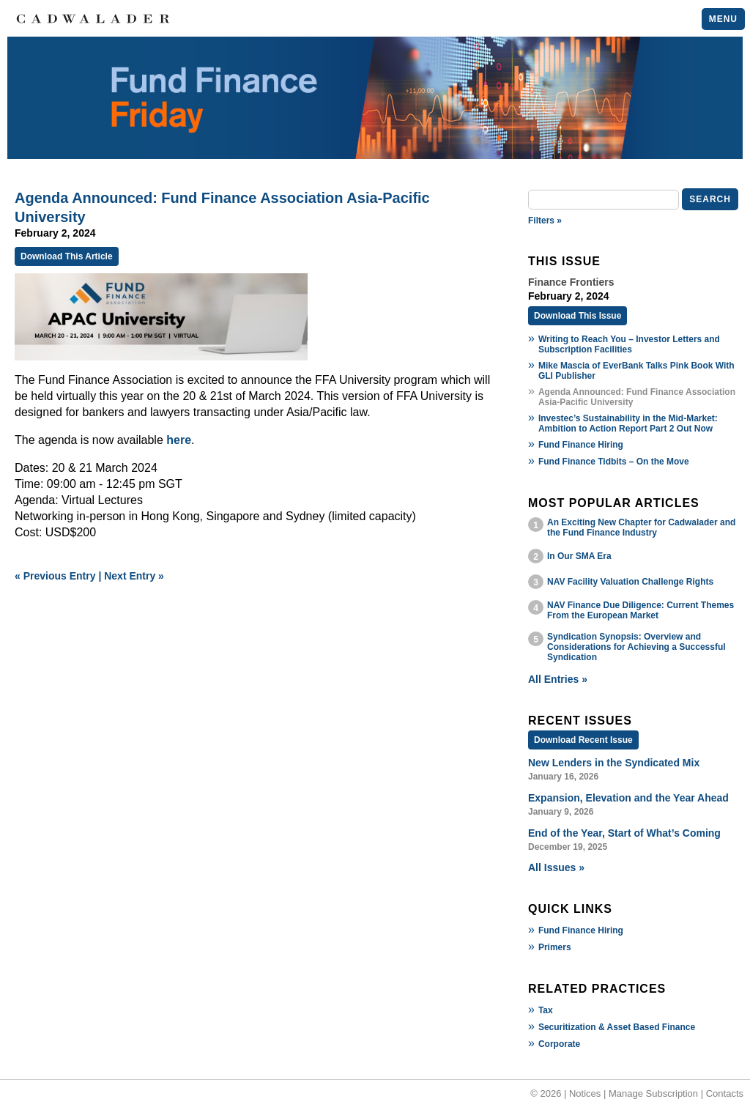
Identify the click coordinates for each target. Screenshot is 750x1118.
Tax (545, 1010)
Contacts (724, 1093)
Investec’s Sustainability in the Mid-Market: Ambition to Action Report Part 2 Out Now (628, 423)
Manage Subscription (653, 1093)
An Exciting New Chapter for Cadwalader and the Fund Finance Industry (641, 527)
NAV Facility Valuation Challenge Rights (630, 582)
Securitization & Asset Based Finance (616, 1027)
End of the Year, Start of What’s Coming (624, 833)
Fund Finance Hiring (580, 445)
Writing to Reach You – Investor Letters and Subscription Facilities (629, 344)
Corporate (559, 1044)
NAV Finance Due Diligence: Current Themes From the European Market (640, 610)
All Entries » (557, 679)
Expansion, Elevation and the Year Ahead (628, 798)
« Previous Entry (55, 576)
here (178, 440)
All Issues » (556, 867)
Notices (585, 1093)
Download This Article (67, 256)
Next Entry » (134, 576)
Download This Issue (577, 316)
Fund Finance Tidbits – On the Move (613, 461)
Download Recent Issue (583, 740)
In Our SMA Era (579, 556)
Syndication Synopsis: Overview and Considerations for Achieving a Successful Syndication (636, 647)
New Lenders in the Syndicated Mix (613, 763)
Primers (554, 947)
